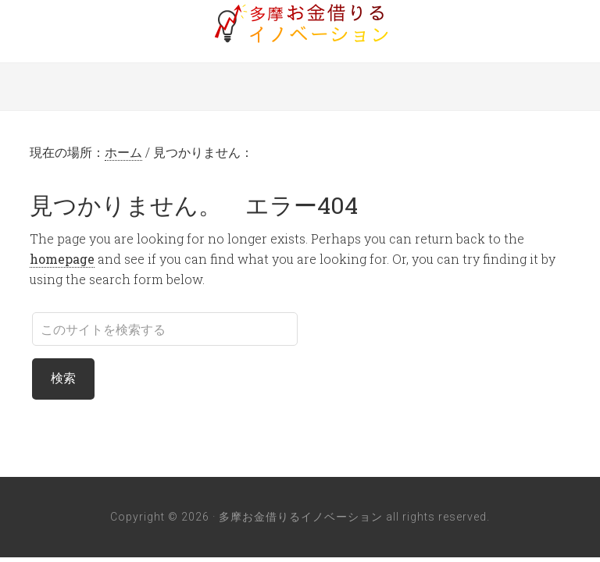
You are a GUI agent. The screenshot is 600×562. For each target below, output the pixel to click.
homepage (62, 259)
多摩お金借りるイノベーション (300, 23)
